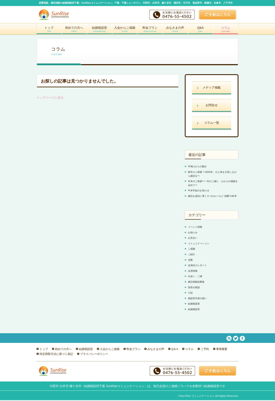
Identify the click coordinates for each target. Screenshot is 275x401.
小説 (190, 293)
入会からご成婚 (124, 31)
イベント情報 (195, 227)
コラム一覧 (211, 123)
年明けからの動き (197, 167)
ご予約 (205, 349)
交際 (190, 260)
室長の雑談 (194, 288)
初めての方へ (74, 31)
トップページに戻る (50, 98)
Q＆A (174, 349)
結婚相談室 (99, 31)
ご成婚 (191, 249)
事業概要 (221, 349)
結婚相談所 (194, 310)
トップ (49, 31)
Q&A (200, 31)
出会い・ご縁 (195, 277)
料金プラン (150, 31)
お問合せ (212, 106)
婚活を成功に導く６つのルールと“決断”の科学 (212, 197)
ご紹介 (191, 255)
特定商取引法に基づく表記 (56, 354)
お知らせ (192, 233)
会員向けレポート (197, 266)
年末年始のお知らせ (198, 191)
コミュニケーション (198, 244)
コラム (225, 31)
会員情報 (192, 271)
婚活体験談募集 (196, 282)
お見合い (192, 238)
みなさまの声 (175, 31)
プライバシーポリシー (94, 354)
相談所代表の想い (197, 299)
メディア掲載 (212, 88)
